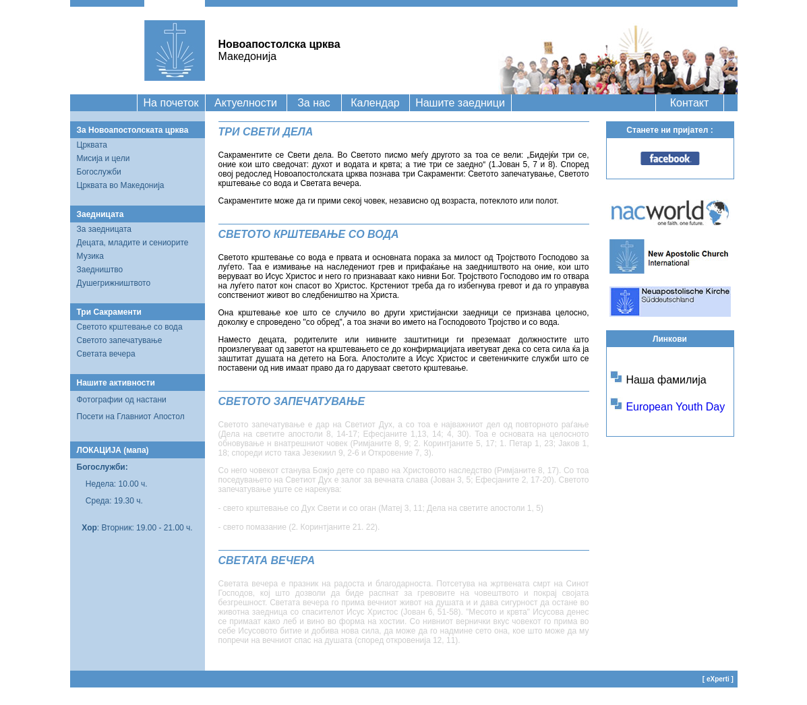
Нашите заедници (460, 103)
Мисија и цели (103, 158)
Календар (375, 103)
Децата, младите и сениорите (133, 242)
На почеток (171, 103)
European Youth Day (675, 406)
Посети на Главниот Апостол (131, 416)
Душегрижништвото (114, 283)
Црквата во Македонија (121, 185)
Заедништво (100, 269)
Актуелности (245, 103)
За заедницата (104, 229)
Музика (90, 256)
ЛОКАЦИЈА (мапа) (113, 450)
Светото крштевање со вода (130, 327)
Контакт (689, 103)
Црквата (92, 145)
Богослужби (99, 172)
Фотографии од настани (122, 399)
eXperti (718, 679)
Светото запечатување (119, 340)
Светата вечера (106, 354)
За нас (313, 103)
